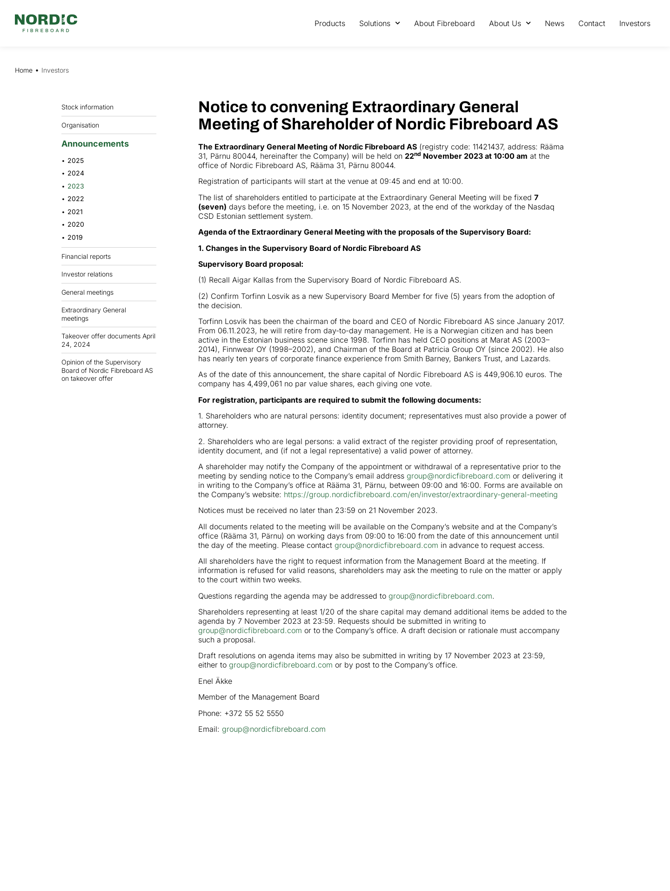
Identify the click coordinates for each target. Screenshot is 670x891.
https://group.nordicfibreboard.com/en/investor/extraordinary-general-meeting (421, 494)
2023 (75, 186)
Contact (591, 23)
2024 (75, 173)
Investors (634, 23)
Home (24, 70)
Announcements (97, 143)
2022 (75, 198)
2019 (75, 237)
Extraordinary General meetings (108, 314)
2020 (75, 224)
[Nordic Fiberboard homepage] (46, 23)
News (554, 23)
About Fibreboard (444, 23)
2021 (75, 212)
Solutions (379, 23)
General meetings (89, 292)
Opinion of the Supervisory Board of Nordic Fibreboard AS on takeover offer (107, 370)
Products (330, 23)
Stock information (89, 107)
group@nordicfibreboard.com (458, 475)
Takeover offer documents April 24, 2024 (108, 340)
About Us (510, 23)
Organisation (82, 124)
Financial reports (88, 256)
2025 (75, 160)
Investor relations (87, 274)
